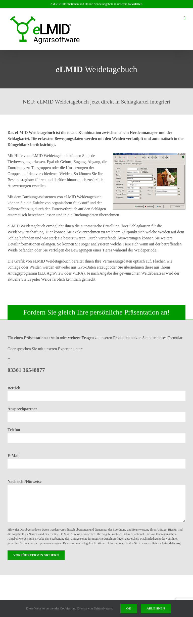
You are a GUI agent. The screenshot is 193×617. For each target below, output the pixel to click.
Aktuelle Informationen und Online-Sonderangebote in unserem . (96, 4)
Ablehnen (156, 608)
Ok (128, 608)
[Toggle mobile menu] (184, 18)
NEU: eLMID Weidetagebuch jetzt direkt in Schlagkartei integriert (96, 101)
